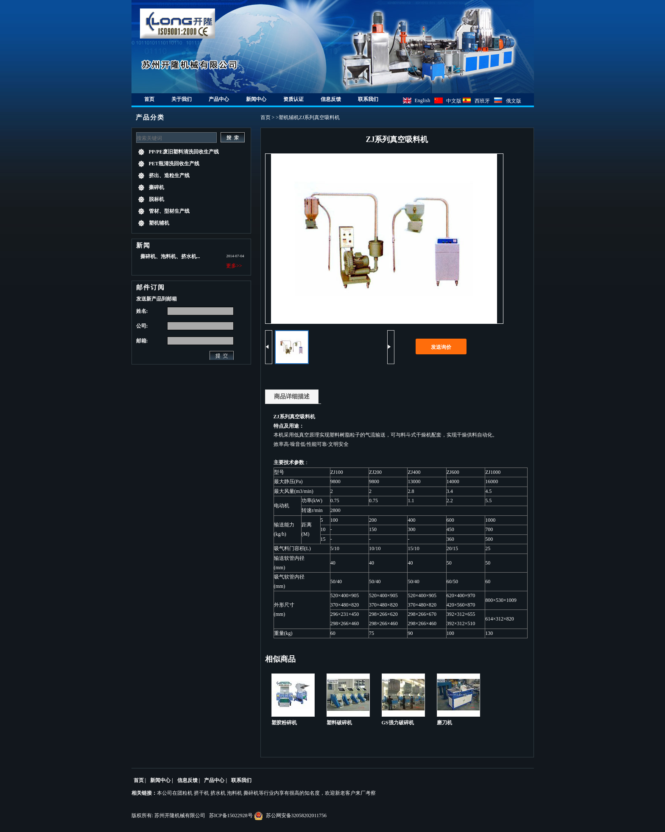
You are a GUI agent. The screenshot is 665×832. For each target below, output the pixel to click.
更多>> (234, 266)
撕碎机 (156, 187)
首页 (265, 117)
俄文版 (513, 101)
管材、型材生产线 (169, 211)
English (422, 100)
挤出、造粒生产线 (169, 175)
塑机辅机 (159, 223)
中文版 (454, 101)
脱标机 (156, 199)
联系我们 (241, 780)
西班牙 (482, 101)
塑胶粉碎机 (284, 723)
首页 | (140, 780)
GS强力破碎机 (398, 723)
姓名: (142, 311)
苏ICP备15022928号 (231, 815)
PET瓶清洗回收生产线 (174, 164)
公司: (142, 326)
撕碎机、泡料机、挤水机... (170, 256)
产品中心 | (215, 780)
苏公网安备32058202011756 (290, 815)
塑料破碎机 (339, 723)
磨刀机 (444, 723)
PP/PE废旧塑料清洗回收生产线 (184, 152)
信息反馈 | (188, 780)
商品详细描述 (292, 396)
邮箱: (142, 341)
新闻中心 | (161, 780)
